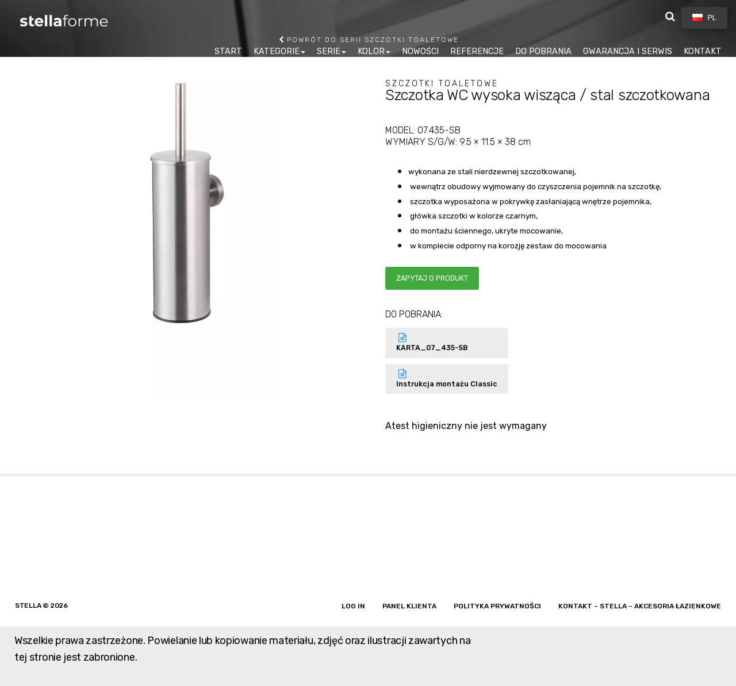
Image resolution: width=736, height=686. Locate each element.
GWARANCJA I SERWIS (627, 51)
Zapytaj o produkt (432, 278)
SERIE (328, 51)
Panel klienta (409, 606)
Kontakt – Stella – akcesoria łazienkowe (639, 606)
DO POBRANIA (543, 51)
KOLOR (371, 51)
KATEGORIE (277, 51)
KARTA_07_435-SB (446, 342)
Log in (353, 606)
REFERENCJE (477, 51)
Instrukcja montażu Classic (446, 378)
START (228, 51)
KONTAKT (703, 51)
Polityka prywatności (497, 606)
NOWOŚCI (420, 51)
